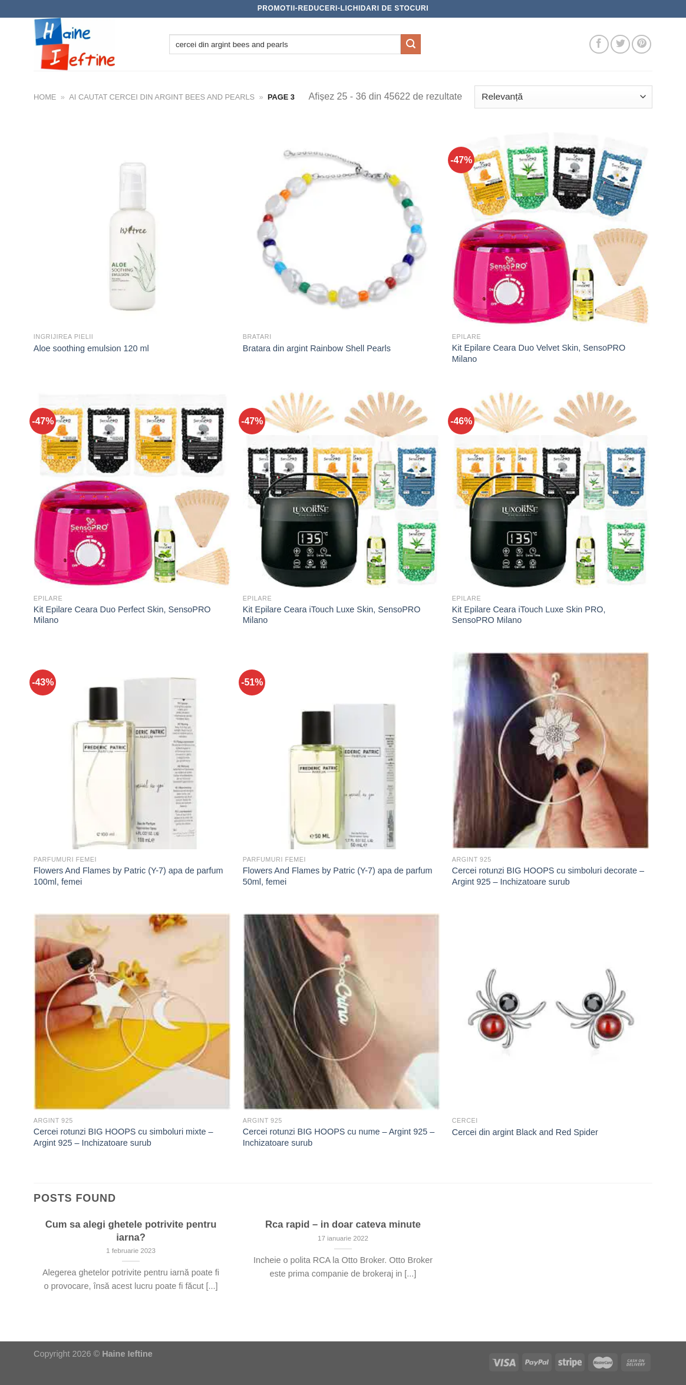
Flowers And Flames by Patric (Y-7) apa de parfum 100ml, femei (128, 876)
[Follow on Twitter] (620, 44)
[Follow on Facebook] (599, 44)
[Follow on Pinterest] (641, 44)
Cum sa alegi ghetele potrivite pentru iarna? (131, 1231)
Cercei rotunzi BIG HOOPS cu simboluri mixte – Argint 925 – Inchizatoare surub (123, 1137)
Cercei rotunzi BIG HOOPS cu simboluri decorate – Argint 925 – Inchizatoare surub (548, 876)
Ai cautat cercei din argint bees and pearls (162, 97)
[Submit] (411, 44)
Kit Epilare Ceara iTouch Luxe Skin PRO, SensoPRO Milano (529, 615)
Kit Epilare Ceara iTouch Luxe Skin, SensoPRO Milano (332, 615)
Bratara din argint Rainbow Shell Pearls (317, 348)
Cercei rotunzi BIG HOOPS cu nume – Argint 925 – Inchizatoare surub (339, 1137)
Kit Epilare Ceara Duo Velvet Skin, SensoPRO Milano (538, 353)
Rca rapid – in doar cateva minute (343, 1224)
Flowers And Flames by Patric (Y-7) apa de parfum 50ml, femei (338, 876)
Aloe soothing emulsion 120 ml (91, 348)
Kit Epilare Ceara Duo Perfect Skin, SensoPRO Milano (122, 615)
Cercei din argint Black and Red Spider (525, 1132)
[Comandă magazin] (563, 96)
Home (45, 97)
